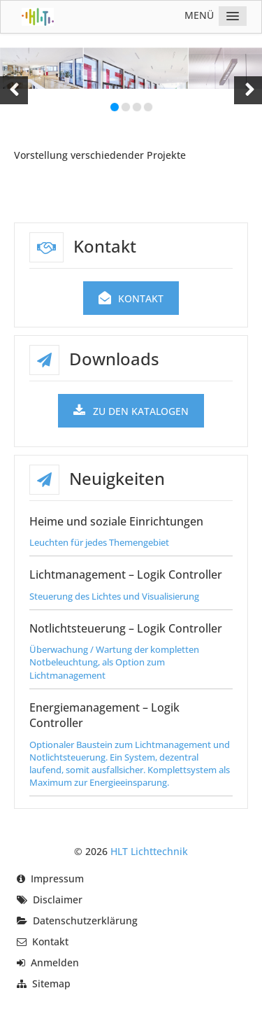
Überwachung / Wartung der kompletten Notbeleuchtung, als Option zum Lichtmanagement (114, 662)
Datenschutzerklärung (85, 920)
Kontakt (131, 298)
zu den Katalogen (131, 411)
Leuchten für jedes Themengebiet (99, 542)
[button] (14, 90)
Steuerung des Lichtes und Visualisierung (114, 596)
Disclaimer (57, 899)
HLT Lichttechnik (149, 851)
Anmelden (55, 962)
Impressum (57, 878)
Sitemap (51, 983)
